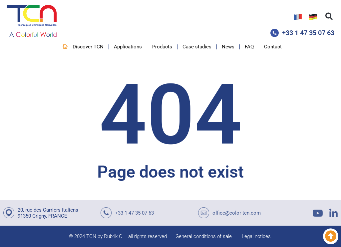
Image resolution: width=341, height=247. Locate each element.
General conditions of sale (203, 236)
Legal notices (256, 236)
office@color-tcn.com (236, 213)
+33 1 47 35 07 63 (308, 33)
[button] (329, 16)
